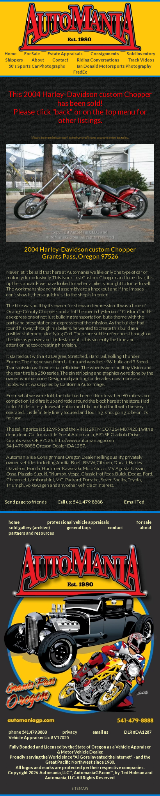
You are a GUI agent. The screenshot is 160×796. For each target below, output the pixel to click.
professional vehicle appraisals (78, 522)
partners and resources (31, 532)
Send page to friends (26, 502)
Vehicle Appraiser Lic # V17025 (39, 737)
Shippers (14, 59)
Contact (60, 59)
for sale (144, 522)
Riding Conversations (98, 59)
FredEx (80, 71)
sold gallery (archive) (29, 527)
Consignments (105, 53)
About (38, 59)
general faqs (79, 527)
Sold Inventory (141, 53)
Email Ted (134, 502)
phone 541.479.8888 (28, 731)
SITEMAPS (80, 788)
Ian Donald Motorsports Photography (114, 66)
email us (100, 731)
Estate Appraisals (65, 53)
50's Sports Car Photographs (37, 66)
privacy (69, 731)
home (14, 522)
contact (115, 527)
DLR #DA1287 (137, 731)
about (145, 527)
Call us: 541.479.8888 (80, 502)
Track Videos (141, 59)
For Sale (32, 53)
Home (10, 53)
